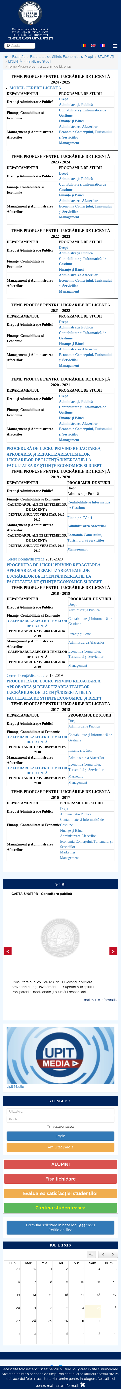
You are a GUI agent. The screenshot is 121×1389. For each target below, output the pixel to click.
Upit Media (15, 1086)
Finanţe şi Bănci (71, 418)
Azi (91, 1254)
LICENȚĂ (15, 61)
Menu (115, 46)
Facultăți (18, 57)
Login (60, 1136)
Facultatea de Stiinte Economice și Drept (61, 57)
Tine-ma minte (60, 1127)
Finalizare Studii (38, 61)
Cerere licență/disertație (25, 559)
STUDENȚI (106, 57)
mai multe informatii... (100, 1000)
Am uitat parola (60, 1147)
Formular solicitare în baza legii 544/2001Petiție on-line (60, 1227)
